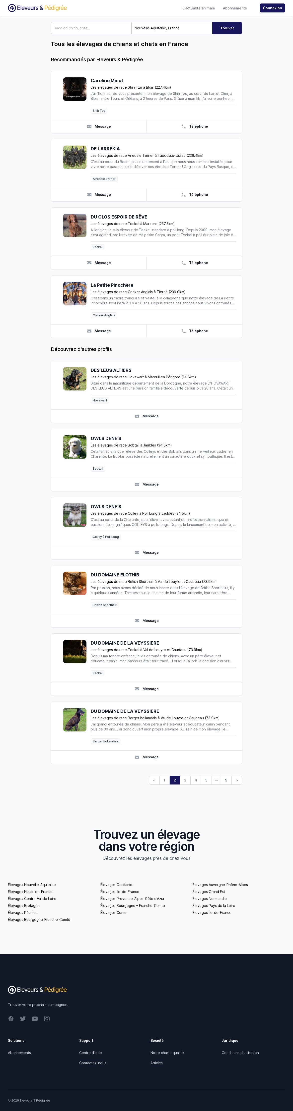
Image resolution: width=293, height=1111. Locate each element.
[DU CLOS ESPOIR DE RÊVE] (77, 232)
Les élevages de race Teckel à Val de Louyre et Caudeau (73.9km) (146, 650)
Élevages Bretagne (24, 905)
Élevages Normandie (210, 898)
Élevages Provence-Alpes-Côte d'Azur (132, 898)
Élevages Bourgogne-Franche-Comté (39, 919)
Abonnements (235, 8)
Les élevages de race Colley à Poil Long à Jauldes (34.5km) (140, 513)
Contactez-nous (92, 1063)
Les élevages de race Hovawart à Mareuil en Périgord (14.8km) (143, 377)
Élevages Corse (113, 912)
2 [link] (175, 780)
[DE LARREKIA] (77, 163)
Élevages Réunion (23, 912)
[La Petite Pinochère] (77, 300)
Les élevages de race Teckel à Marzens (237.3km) (133, 224)
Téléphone (194, 126)
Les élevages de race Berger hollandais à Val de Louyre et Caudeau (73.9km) (155, 718)
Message (99, 126)
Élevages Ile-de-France (119, 891)
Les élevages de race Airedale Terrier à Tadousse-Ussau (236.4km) (147, 155)
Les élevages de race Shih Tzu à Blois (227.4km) (131, 87)
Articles (156, 1063)
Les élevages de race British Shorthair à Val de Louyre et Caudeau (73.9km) (154, 581)
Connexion (272, 8)
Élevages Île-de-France (212, 912)
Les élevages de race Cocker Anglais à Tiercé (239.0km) (138, 292)
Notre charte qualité (167, 1053)
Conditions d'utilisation (240, 1053)
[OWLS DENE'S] (77, 453)
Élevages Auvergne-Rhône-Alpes (220, 885)
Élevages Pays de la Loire (214, 905)
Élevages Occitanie (116, 885)
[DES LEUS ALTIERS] (77, 385)
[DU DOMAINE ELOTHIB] (77, 589)
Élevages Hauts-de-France (30, 891)
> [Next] (237, 780)
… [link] (216, 779)
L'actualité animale (199, 8)
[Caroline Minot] (77, 95)
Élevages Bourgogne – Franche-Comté (132, 905)
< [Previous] (154, 780)
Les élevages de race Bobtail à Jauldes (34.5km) (131, 445)
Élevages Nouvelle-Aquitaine (32, 885)
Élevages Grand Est (209, 891)
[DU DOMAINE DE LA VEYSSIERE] (77, 658)
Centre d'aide (90, 1053)
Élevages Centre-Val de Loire (32, 898)
